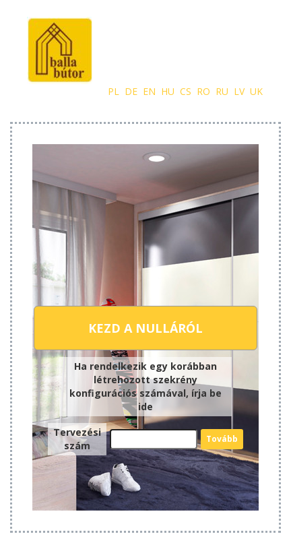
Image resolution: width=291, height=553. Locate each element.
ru (222, 91)
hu (167, 91)
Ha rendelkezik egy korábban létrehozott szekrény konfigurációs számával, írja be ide (145, 386)
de (131, 91)
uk (256, 91)
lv (239, 91)
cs (185, 91)
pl (113, 91)
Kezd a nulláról (145, 328)
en (149, 91)
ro (203, 91)
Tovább (222, 439)
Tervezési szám (77, 439)
